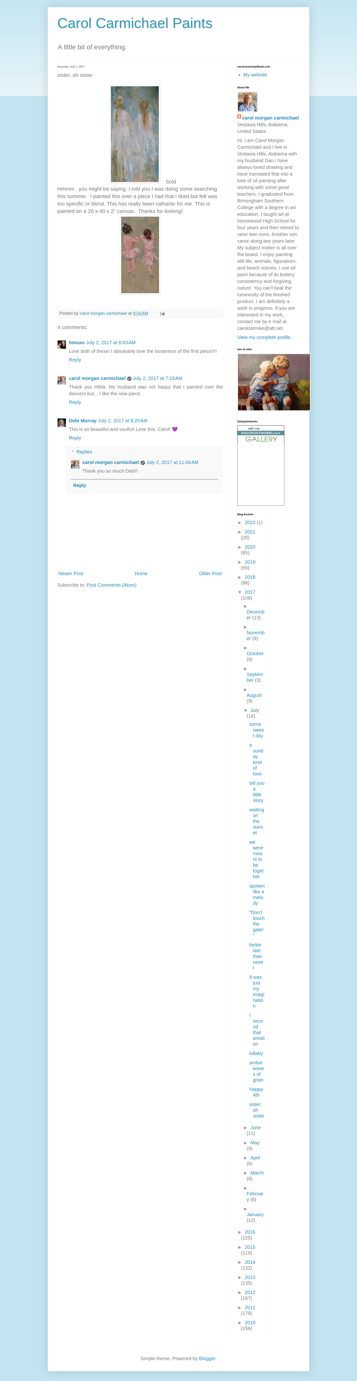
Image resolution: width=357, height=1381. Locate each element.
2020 (250, 547)
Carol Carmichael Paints (135, 23)
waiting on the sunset (256, 821)
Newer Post (71, 573)
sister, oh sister (256, 1110)
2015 (250, 1247)
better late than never (256, 956)
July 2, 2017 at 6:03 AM (111, 342)
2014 (250, 1262)
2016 (250, 1232)
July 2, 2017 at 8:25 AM (123, 420)
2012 (250, 1292)
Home (141, 573)
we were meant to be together (256, 859)
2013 (250, 1277)
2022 (251, 522)
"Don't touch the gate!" (257, 924)
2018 (250, 577)
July (254, 710)
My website (255, 74)
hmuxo (77, 342)
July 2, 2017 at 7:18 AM (157, 378)
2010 (250, 1322)
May (255, 1142)
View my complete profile (264, 337)
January (255, 1214)
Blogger (207, 1358)
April (255, 1157)
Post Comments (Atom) (112, 585)
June (255, 1127)
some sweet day (256, 730)
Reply (75, 359)
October (255, 653)
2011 (250, 1307)
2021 (250, 531)
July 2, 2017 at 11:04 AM (172, 462)
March (257, 1172)
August (254, 695)
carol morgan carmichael (97, 378)
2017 (250, 592)
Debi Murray (83, 420)
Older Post (210, 573)
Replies (84, 451)
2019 (250, 562)
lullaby (256, 1053)
